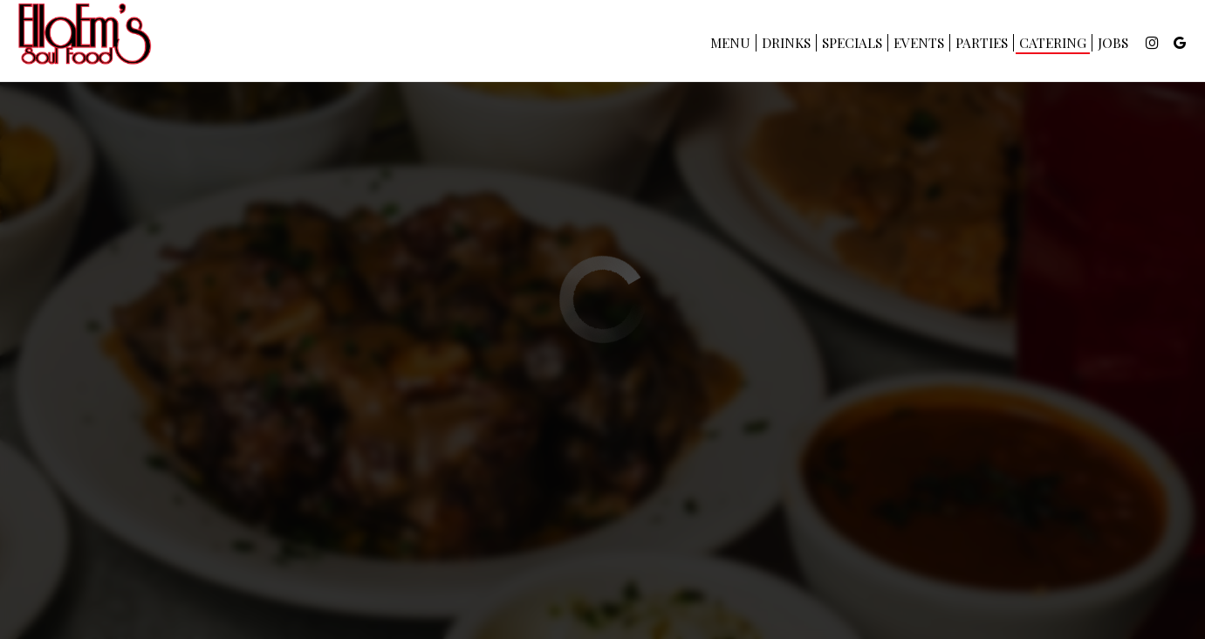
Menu (729, 43)
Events (917, 43)
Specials (850, 43)
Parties (980, 43)
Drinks (784, 43)
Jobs (1111, 43)
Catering (1051, 43)
